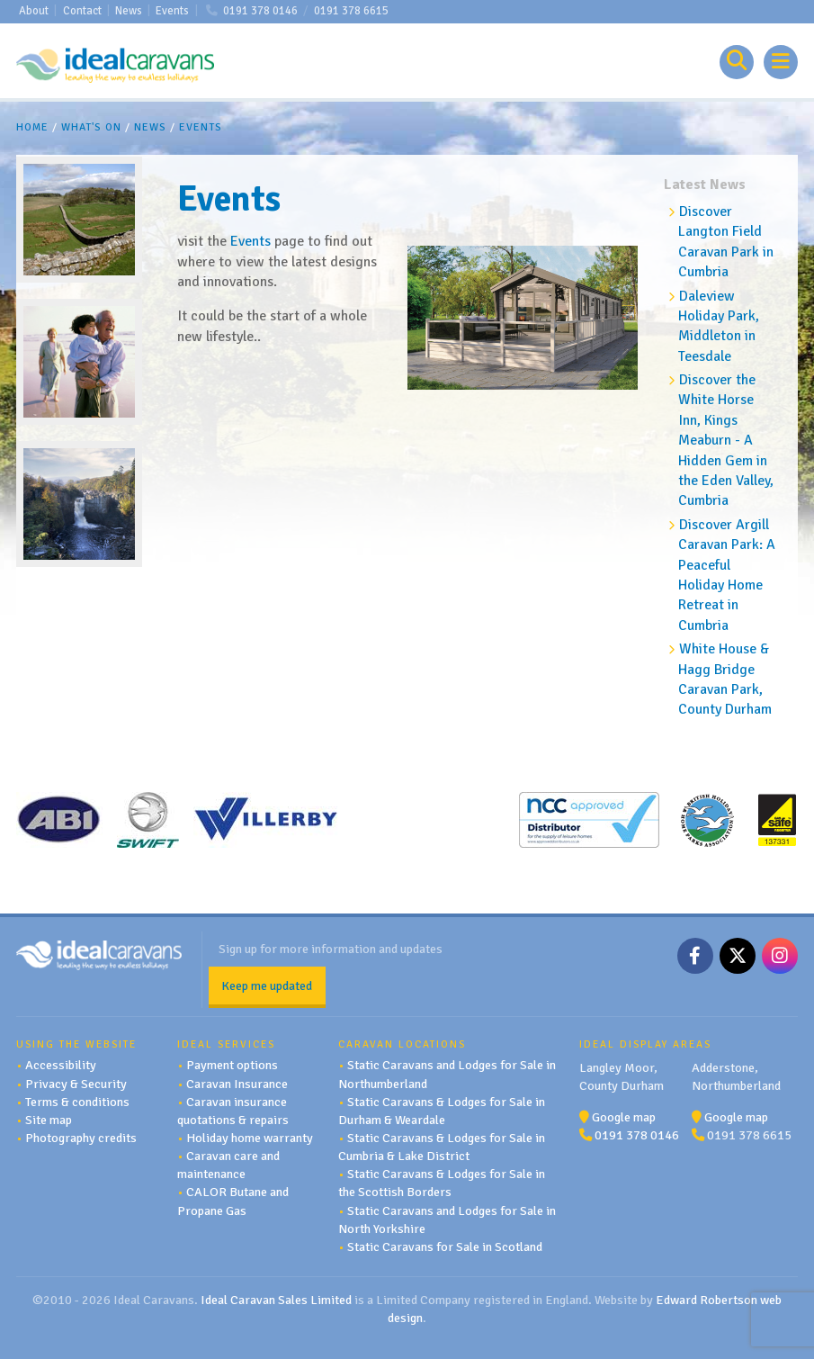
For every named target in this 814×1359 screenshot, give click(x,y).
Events (172, 11)
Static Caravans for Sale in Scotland (444, 1246)
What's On (91, 127)
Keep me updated (266, 985)
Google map (624, 1117)
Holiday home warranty (249, 1138)
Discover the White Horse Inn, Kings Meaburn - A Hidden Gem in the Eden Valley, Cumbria (726, 440)
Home (32, 127)
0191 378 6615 (351, 11)
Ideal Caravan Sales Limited (276, 1300)
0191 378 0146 (260, 11)
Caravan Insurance (237, 1084)
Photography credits (81, 1138)
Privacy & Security (76, 1084)
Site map (48, 1120)
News (128, 11)
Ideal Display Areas (645, 1044)
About (34, 11)
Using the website (76, 1044)
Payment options (232, 1065)
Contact (82, 11)
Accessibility (60, 1065)
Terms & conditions (77, 1102)
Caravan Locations (402, 1044)
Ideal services (226, 1044)
